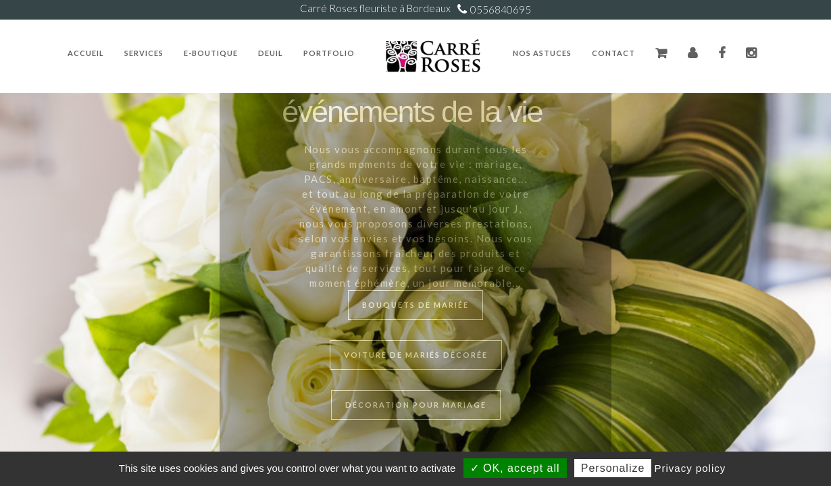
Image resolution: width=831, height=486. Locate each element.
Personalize (613, 468)
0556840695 (500, 9)
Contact (613, 53)
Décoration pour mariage (415, 404)
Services (143, 53)
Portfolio (329, 53)
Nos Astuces (542, 53)
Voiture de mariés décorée (416, 354)
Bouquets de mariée (415, 304)
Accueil (86, 53)
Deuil (270, 53)
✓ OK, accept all (515, 468)
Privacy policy (690, 468)
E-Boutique (211, 53)
